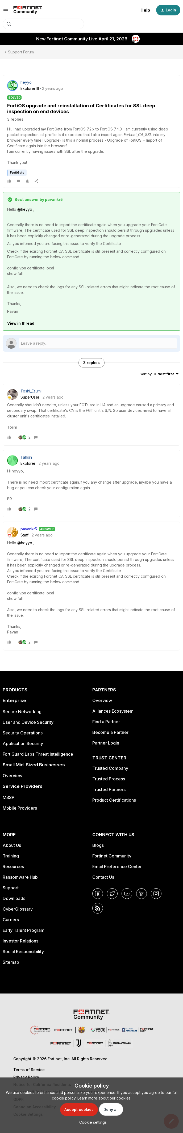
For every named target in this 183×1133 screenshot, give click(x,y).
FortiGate (17, 173)
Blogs (98, 845)
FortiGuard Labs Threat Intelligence (38, 754)
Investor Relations (20, 941)
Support (11, 887)
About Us (12, 845)
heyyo (26, 82)
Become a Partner (110, 732)
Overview (12, 775)
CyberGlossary (18, 909)
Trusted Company (110, 768)
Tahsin (26, 457)
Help (145, 10)
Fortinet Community (111, 856)
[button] (6, 11)
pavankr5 (28, 529)
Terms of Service (29, 1069)
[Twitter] (112, 893)
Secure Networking (22, 711)
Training (11, 856)
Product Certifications (114, 800)
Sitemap (11, 962)
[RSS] (97, 908)
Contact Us (103, 877)
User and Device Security (28, 722)
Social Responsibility (23, 951)
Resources (13, 866)
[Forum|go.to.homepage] (27, 10)
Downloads (14, 898)
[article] (91, 414)
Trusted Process (108, 778)
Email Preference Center (117, 866)
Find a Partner (106, 721)
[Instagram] (156, 893)
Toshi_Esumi (30, 391)
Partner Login (105, 743)
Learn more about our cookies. (104, 1098)
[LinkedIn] (141, 893)
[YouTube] (127, 893)
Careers (11, 919)
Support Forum (21, 52)
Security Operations (23, 732)
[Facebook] (97, 893)
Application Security (23, 743)
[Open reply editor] (91, 343)
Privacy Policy (26, 1077)
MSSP (8, 797)
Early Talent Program (23, 930)
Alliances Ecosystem (113, 711)
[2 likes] (24, 437)
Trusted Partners (109, 789)
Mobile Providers (20, 808)
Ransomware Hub (20, 877)
